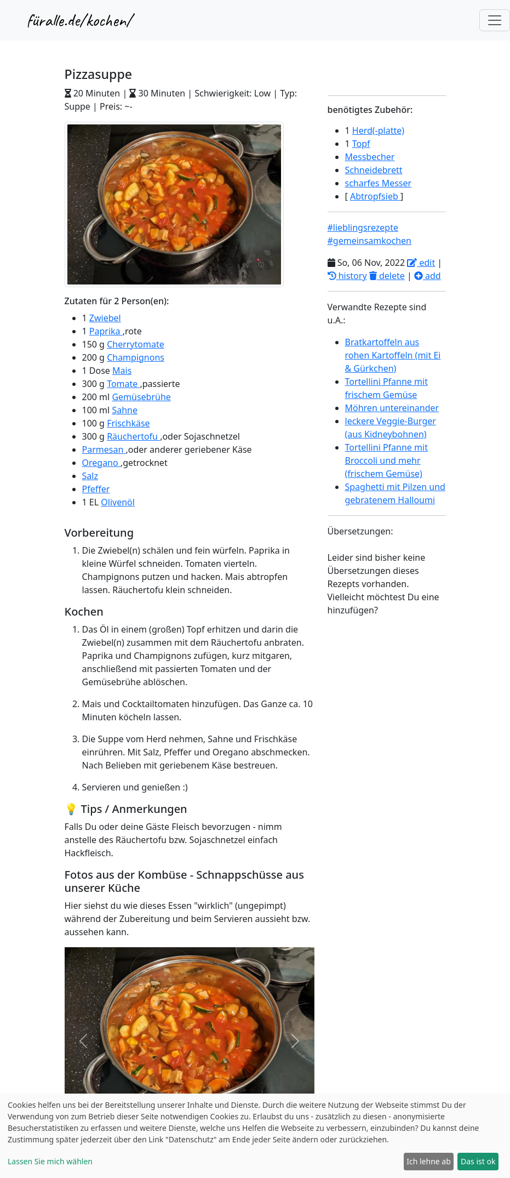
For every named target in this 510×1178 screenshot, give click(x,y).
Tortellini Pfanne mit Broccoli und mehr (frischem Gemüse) (386, 460)
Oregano (101, 463)
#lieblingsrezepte (363, 227)
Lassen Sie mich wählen (50, 1161)
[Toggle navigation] (494, 20)
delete (387, 276)
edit (421, 263)
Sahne (124, 410)
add (427, 276)
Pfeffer (96, 489)
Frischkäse (128, 423)
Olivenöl (118, 502)
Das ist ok (478, 1161)
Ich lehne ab (428, 1161)
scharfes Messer (378, 183)
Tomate (123, 384)
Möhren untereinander (392, 408)
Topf (361, 144)
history (347, 276)
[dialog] (255, 1136)
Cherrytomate (135, 344)
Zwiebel (105, 318)
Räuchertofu (133, 436)
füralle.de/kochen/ (79, 20)
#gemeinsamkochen (370, 241)
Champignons (135, 357)
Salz (90, 476)
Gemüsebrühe (141, 397)
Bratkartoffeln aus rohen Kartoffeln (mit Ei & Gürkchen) (393, 355)
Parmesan (104, 449)
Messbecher (370, 157)
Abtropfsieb (375, 196)
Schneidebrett (374, 170)
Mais (121, 371)
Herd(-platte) (378, 130)
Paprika (106, 331)
